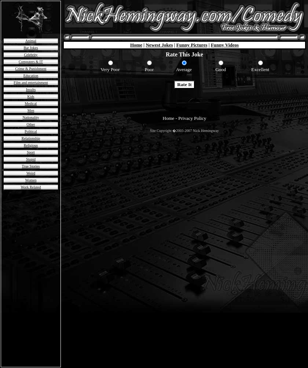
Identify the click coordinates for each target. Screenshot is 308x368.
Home (136, 45)
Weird (30, 173)
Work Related (31, 187)
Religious (31, 145)
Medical (31, 104)
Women (31, 180)
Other (31, 124)
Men (30, 110)
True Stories (31, 166)
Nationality (31, 117)
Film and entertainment (31, 83)
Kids (30, 97)
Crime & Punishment (31, 69)
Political (31, 131)
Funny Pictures (192, 45)
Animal (30, 41)
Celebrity (30, 55)
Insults (31, 90)
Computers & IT (31, 62)
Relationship (31, 138)
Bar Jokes (30, 48)
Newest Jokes (159, 45)
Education (30, 76)
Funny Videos (225, 45)
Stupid (31, 159)
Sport (31, 152)
